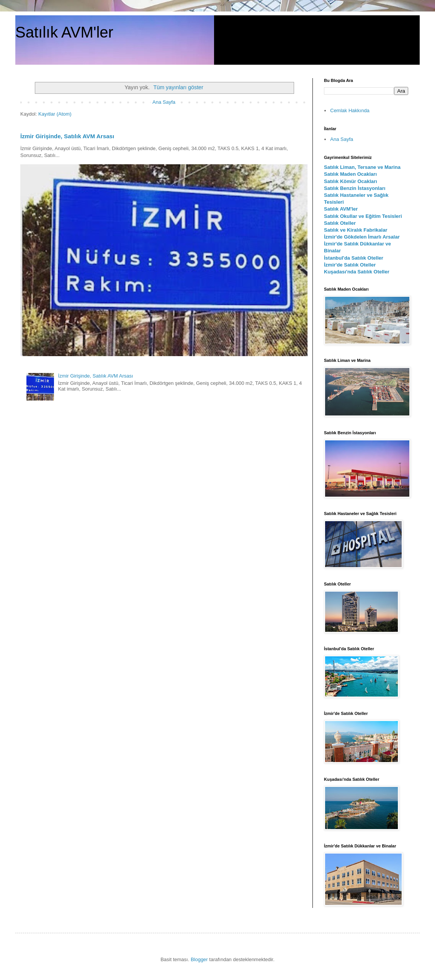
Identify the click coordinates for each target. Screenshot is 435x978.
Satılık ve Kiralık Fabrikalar (355, 230)
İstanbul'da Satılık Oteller (353, 258)
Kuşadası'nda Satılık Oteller (356, 272)
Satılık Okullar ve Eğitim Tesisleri (363, 216)
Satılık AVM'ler (64, 32)
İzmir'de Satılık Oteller (350, 265)
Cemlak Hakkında (350, 110)
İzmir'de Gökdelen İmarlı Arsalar (362, 237)
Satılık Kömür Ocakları (350, 181)
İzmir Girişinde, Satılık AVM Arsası (67, 136)
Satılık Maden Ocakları (350, 174)
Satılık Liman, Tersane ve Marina (362, 167)
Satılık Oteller (340, 223)
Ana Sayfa (163, 102)
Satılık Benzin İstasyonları (354, 188)
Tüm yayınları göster (178, 87)
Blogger (199, 959)
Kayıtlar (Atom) (55, 114)
